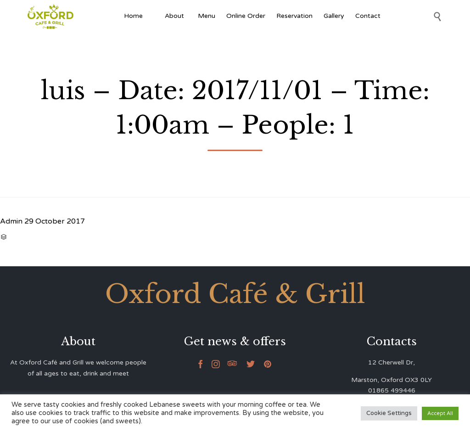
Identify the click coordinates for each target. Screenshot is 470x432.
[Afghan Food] (153, 16)
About (176, 16)
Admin (11, 221)
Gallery (334, 16)
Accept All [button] (440, 413)
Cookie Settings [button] (389, 413)
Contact (367, 16)
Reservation (294, 16)
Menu (206, 16)
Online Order (245, 16)
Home (133, 16)
